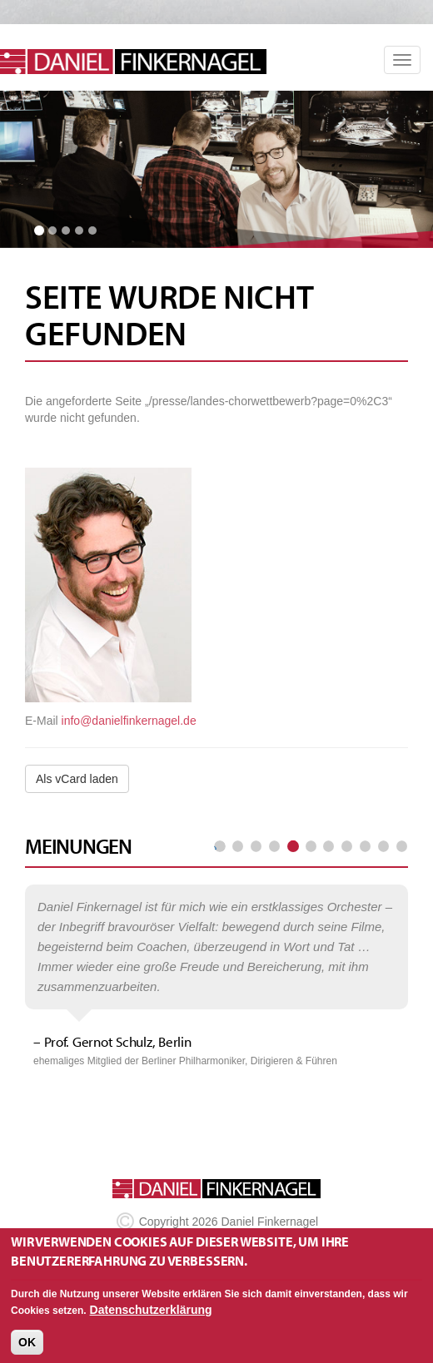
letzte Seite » (401, 847)
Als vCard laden (77, 779)
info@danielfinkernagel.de (129, 720)
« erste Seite (220, 847)
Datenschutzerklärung (151, 1319)
